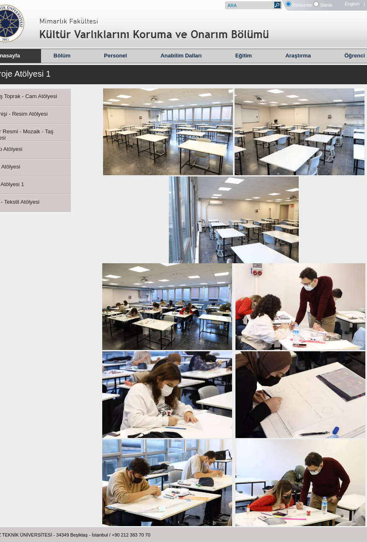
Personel (115, 55)
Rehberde (302, 5)
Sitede (326, 5)
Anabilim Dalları (181, 55)
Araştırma (298, 55)
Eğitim (243, 55)
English (352, 3)
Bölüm (62, 55)
